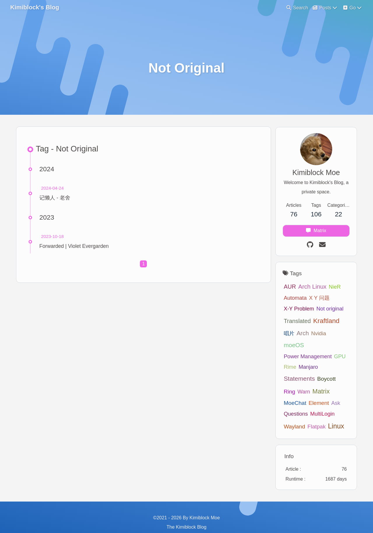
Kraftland (324, 321)
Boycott (324, 368)
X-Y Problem (296, 310)
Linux (310, 415)
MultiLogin (293, 403)
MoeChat (327, 380)
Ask (308, 392)
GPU (337, 345)
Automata (292, 299)
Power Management (305, 345)
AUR (287, 288)
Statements (296, 367)
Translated (294, 322)
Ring (341, 368)
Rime (287, 356)
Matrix (304, 380)
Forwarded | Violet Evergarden (75, 248)
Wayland (318, 403)
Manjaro (305, 356)
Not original (327, 310)
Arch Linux (310, 287)
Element (291, 392)
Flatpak (290, 416)
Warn (287, 380)
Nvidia (316, 334)
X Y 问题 (317, 299)
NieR (332, 288)
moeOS (336, 334)
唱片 (286, 334)
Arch (300, 334)
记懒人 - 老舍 (55, 200)
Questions (327, 392)
